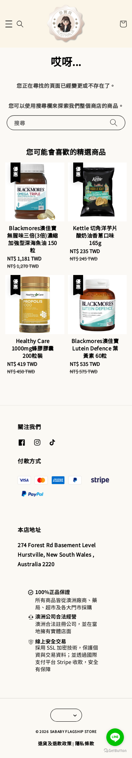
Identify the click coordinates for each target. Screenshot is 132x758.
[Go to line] (115, 737)
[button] (9, 24)
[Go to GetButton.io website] (115, 750)
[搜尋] (113, 122)
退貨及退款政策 (55, 743)
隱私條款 (84, 743)
